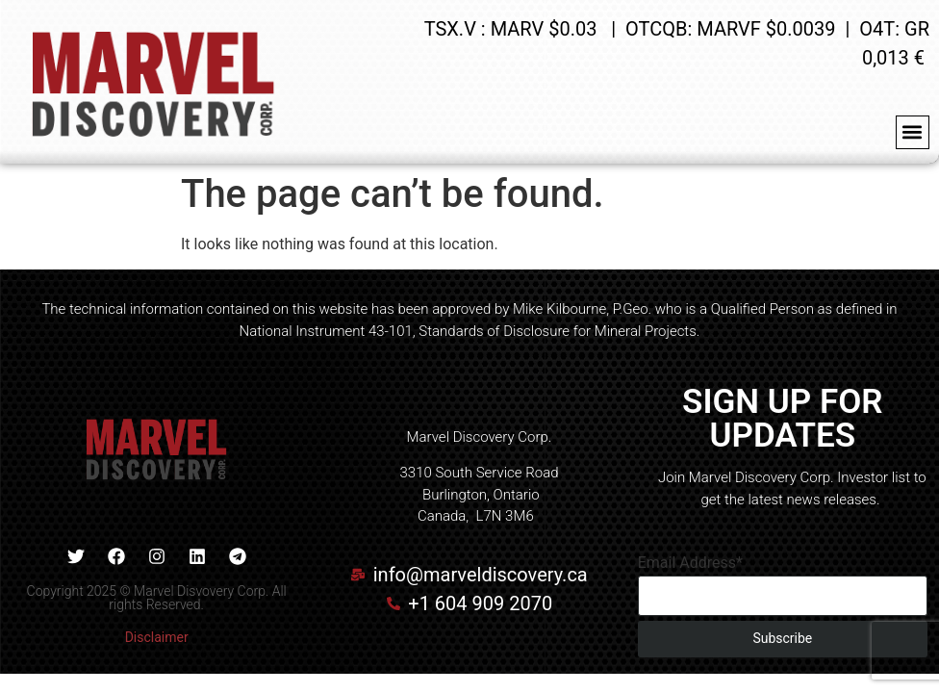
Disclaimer (157, 637)
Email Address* (690, 563)
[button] (912, 132)
